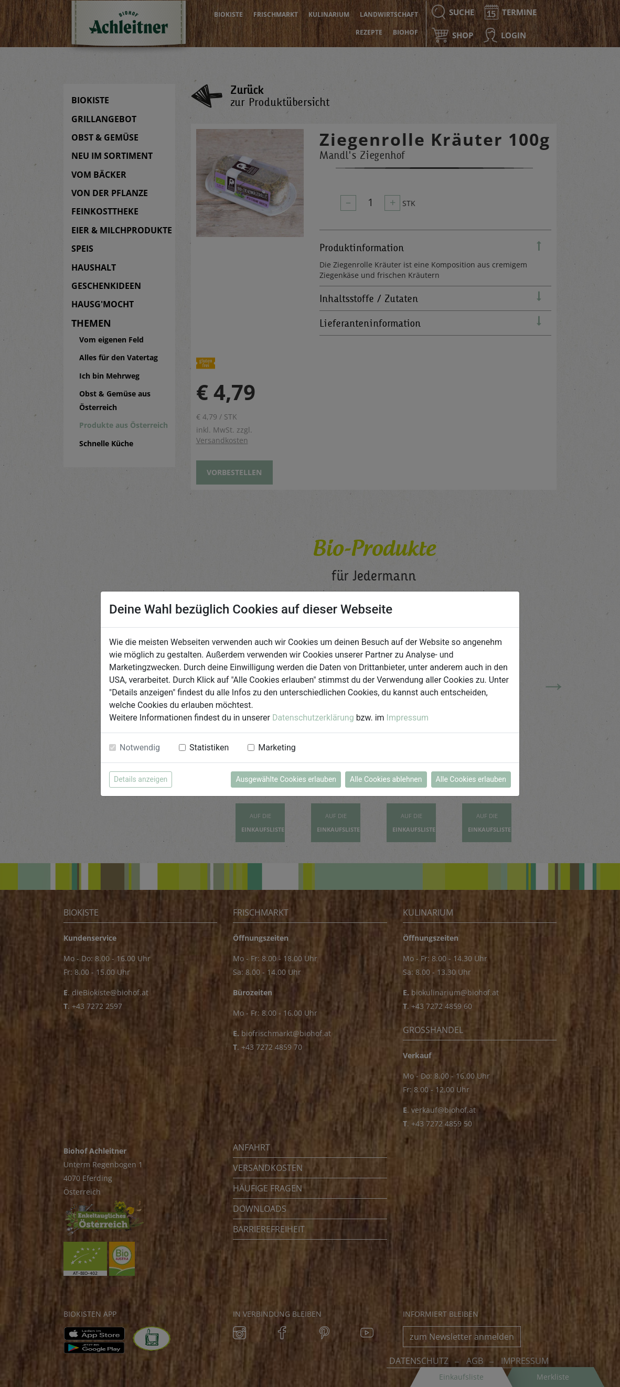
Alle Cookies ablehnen (386, 779)
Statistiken (209, 747)
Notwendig (140, 747)
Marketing (276, 747)
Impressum (408, 718)
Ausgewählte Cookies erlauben (286, 779)
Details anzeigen (140, 779)
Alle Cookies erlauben (471, 779)
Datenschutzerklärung (313, 718)
